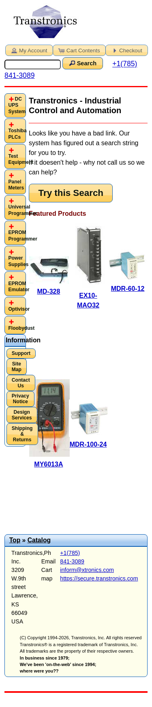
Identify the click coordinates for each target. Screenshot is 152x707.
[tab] (15, 105)
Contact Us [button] (21, 383)
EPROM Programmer (22, 236)
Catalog (39, 540)
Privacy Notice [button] (20, 398)
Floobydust (21, 328)
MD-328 (48, 291)
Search (81, 62)
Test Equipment (20, 159)
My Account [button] (28, 49)
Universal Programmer (22, 210)
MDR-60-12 (128, 288)
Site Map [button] (16, 366)
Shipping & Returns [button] (22, 434)
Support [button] (21, 353)
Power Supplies (18, 261)
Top (15, 540)
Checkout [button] (126, 49)
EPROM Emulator (18, 287)
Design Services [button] (22, 415)
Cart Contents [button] (78, 49)
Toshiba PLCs (17, 134)
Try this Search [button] (70, 193)
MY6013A (48, 464)
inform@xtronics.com (87, 570)
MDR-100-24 (88, 444)
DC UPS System (17, 105)
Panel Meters (16, 185)
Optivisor (19, 309)
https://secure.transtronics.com (99, 578)
